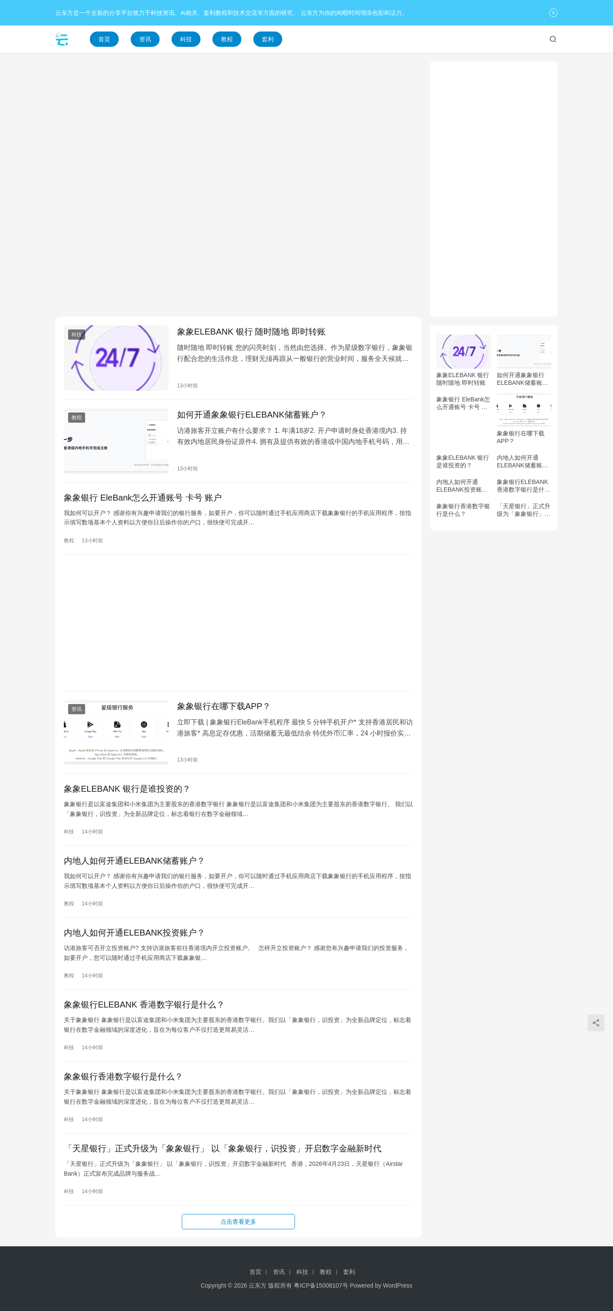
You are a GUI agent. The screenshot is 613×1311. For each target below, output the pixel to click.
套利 (268, 39)
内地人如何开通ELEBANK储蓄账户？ (134, 860)
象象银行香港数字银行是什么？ (123, 1076)
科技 (186, 39)
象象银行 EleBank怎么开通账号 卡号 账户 (143, 497)
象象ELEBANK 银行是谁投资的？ (127, 788)
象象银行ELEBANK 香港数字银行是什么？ (144, 1004)
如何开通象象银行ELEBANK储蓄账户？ (252, 414)
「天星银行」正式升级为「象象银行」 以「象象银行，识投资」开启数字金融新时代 (222, 1148)
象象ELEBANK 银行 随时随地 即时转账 (251, 331)
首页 (104, 39)
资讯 (145, 39)
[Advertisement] (238, 120)
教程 (227, 39)
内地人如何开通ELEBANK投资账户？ (134, 932)
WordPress (397, 1285)
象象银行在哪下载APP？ (224, 706)
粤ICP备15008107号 (321, 1285)
